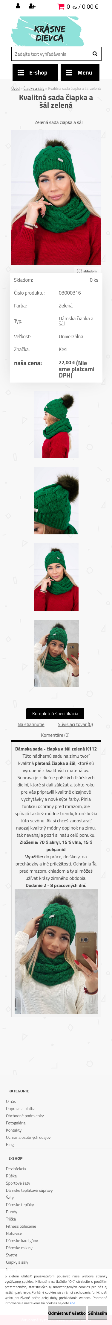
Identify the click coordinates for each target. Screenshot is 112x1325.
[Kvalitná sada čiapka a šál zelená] (56, 132)
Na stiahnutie (31, 724)
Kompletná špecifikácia (55, 713)
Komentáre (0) (55, 735)
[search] (95, 54)
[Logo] (52, 31)
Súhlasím (97, 1313)
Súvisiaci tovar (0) (75, 724)
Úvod (15, 88)
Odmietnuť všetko (67, 1313)
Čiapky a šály (34, 88)
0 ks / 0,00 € (82, 6)
